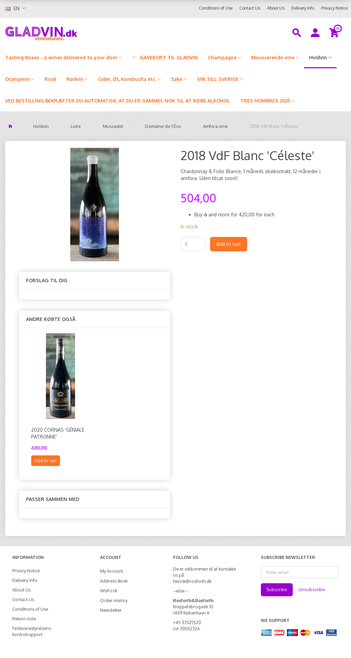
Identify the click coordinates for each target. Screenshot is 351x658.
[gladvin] (65, 32)
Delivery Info (302, 8)
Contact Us (249, 8)
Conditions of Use (215, 8)
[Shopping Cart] (335, 32)
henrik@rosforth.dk (192, 581)
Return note (24, 618)
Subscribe (276, 589)
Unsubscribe (312, 589)
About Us (276, 8)
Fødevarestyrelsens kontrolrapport (31, 631)
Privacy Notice (334, 8)
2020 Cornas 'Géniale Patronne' (57, 433)
